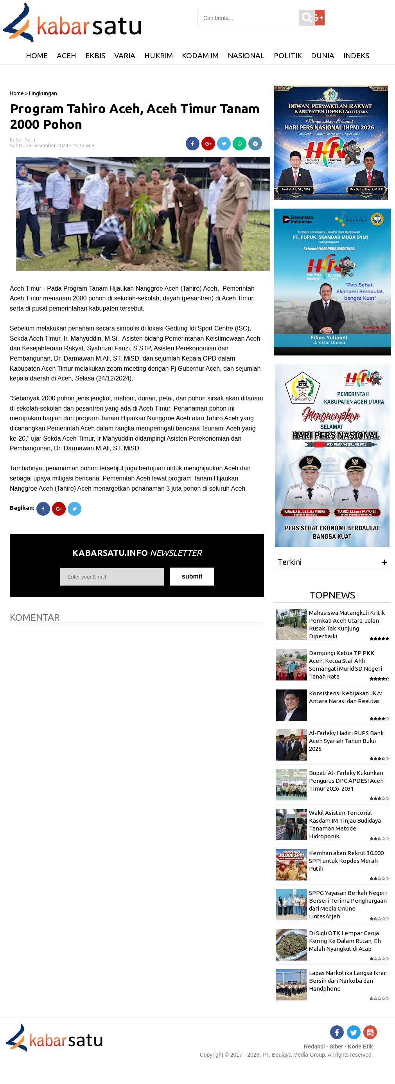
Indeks (356, 55)
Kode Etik (360, 1046)
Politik (288, 55)
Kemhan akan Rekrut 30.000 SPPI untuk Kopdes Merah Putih (346, 861)
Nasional (246, 55)
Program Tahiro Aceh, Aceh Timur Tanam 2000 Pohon (135, 116)
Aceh (66, 55)
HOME (37, 55)
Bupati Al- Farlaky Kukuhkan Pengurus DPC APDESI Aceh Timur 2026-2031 (346, 781)
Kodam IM (200, 55)
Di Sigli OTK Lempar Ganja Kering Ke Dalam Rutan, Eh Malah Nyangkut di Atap (345, 941)
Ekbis (95, 55)
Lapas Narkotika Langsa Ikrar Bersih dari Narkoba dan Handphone (347, 981)
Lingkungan (43, 93)
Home (17, 93)
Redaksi (314, 1046)
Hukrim (158, 55)
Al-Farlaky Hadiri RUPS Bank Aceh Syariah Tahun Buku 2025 (346, 741)
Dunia (322, 55)
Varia (124, 55)
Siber (336, 1046)
